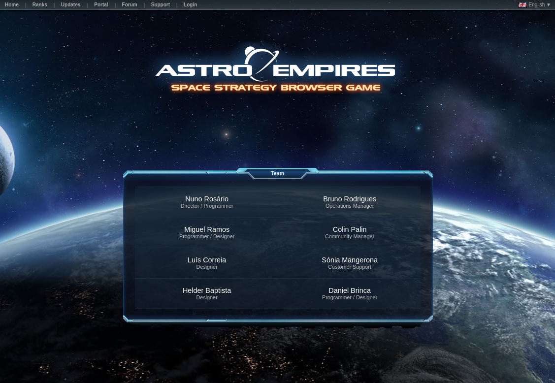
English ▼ (534, 5)
